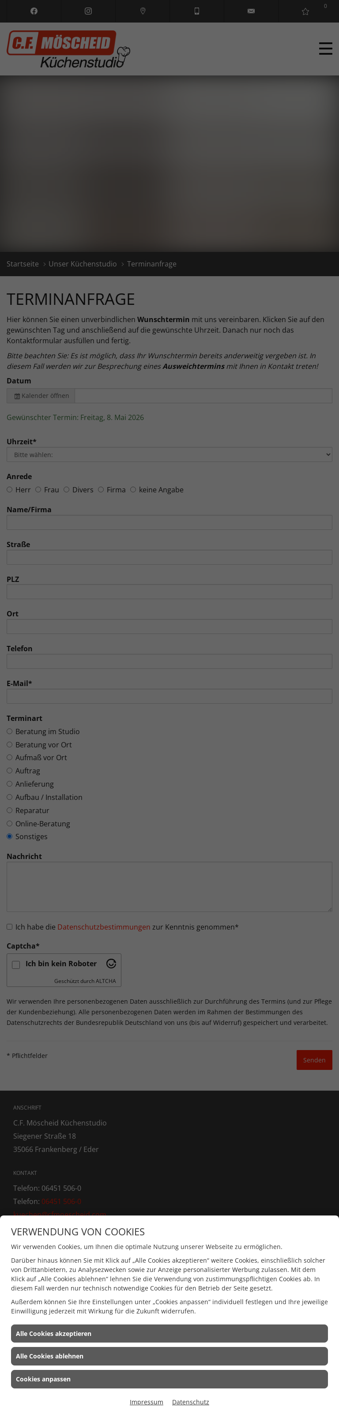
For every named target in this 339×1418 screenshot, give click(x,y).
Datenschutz (190, 1402)
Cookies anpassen (43, 1379)
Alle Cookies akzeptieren (53, 1333)
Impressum (146, 1402)
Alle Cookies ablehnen (49, 1356)
